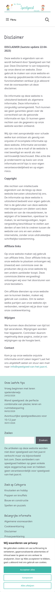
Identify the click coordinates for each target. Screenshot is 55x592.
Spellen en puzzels (15, 505)
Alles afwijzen (27, 585)
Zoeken (43, 440)
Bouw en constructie (16, 500)
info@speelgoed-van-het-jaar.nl (28, 366)
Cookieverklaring (14, 526)
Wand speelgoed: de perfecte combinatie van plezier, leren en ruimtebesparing (22, 404)
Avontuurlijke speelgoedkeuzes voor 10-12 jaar (25, 417)
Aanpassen (27, 577)
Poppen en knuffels (15, 495)
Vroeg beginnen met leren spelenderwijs (19, 390)
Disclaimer (10, 531)
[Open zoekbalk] (47, 19)
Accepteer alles (27, 569)
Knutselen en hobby (16, 490)
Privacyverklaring (14, 536)
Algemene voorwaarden (18, 521)
